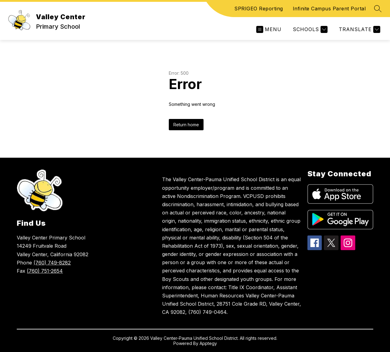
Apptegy (208, 343)
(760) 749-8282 (52, 263)
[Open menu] (269, 29)
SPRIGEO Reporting (258, 8)
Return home (186, 124)
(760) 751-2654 (45, 271)
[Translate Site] (358, 29)
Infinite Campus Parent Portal (329, 8)
